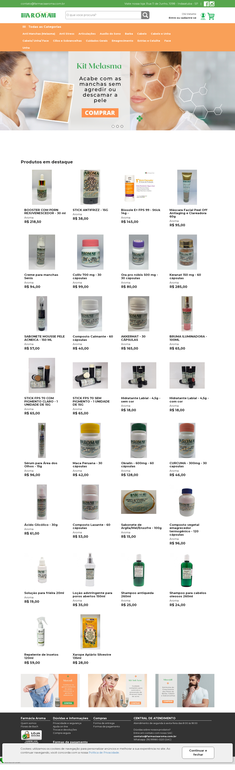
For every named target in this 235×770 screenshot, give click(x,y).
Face (167, 40)
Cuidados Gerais (97, 40)
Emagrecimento (122, 40)
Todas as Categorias (42, 27)
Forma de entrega (103, 723)
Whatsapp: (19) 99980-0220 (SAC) (152, 739)
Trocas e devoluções (65, 729)
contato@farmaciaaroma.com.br (43, 3)
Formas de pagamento (106, 726)
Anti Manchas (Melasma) (39, 33)
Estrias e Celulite (148, 40)
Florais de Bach (29, 726)
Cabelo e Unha (161, 33)
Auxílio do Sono (110, 33)
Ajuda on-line (60, 726)
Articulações (87, 33)
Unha (26, 47)
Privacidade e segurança (67, 723)
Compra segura (62, 733)
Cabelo (142, 33)
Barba (129, 33)
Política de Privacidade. (104, 752)
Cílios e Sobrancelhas (67, 40)
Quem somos (28, 723)
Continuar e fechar (198, 752)
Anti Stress (66, 33)
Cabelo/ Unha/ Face (36, 40)
